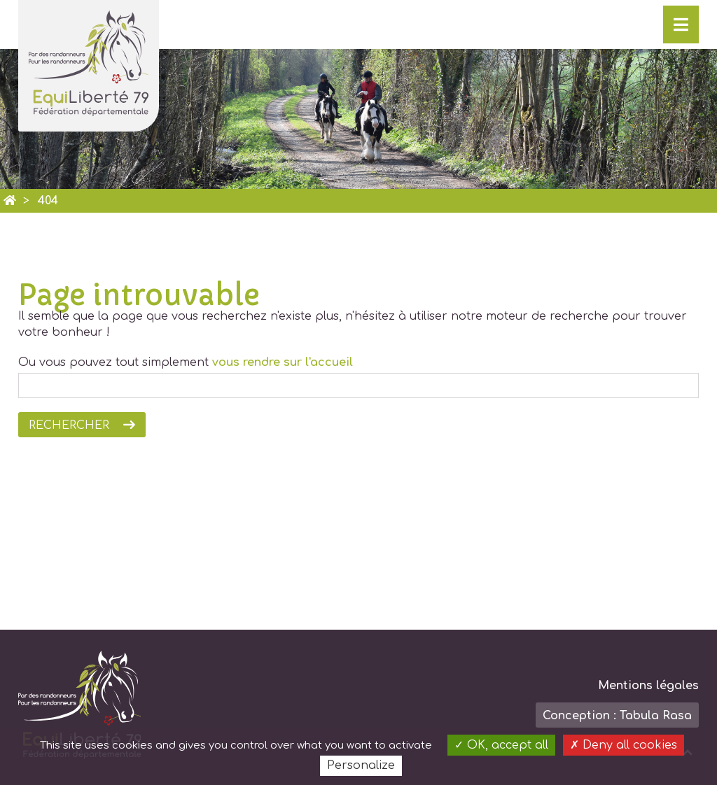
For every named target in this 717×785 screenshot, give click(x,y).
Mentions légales (648, 685)
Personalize (361, 765)
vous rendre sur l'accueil (282, 362)
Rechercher (69, 425)
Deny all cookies (623, 745)
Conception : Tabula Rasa (617, 715)
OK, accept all (501, 745)
